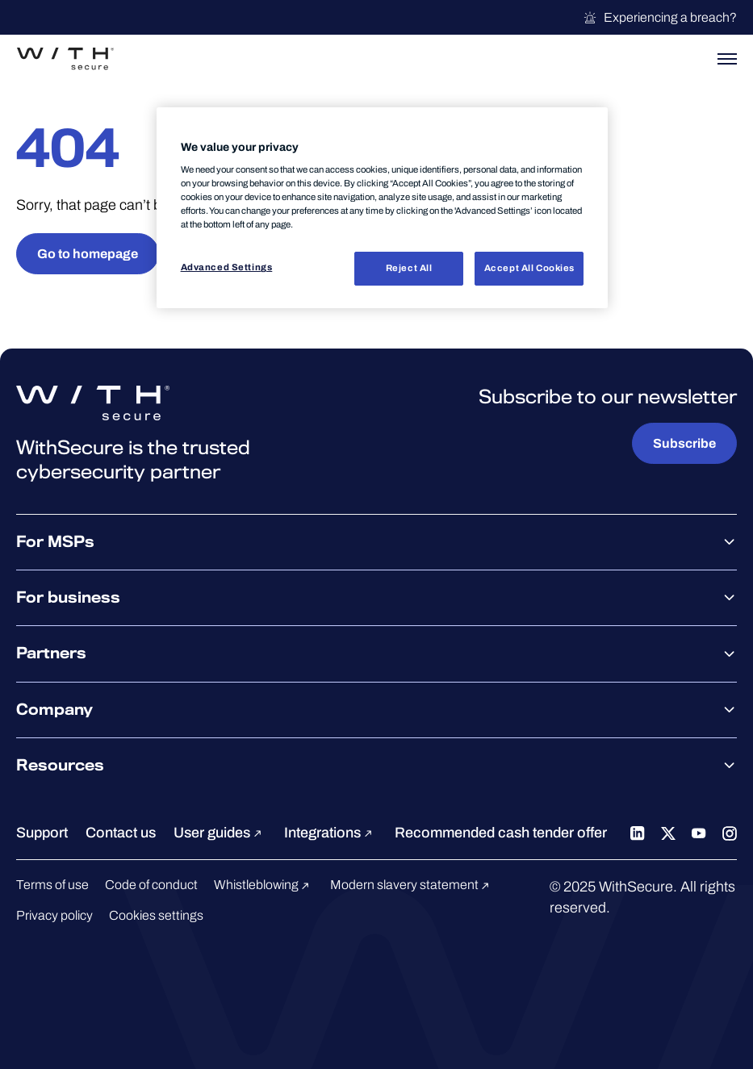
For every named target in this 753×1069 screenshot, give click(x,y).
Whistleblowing (264, 885)
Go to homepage (87, 254)
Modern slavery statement (412, 885)
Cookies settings (156, 915)
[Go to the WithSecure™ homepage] (65, 59)
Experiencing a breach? (660, 17)
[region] (383, 208)
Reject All (409, 268)
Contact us (121, 833)
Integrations (330, 833)
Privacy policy (54, 915)
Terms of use (52, 885)
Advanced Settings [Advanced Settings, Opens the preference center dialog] (227, 267)
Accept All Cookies (529, 268)
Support (42, 833)
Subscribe (684, 443)
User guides (220, 833)
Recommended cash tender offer (501, 833)
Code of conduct (151, 885)
